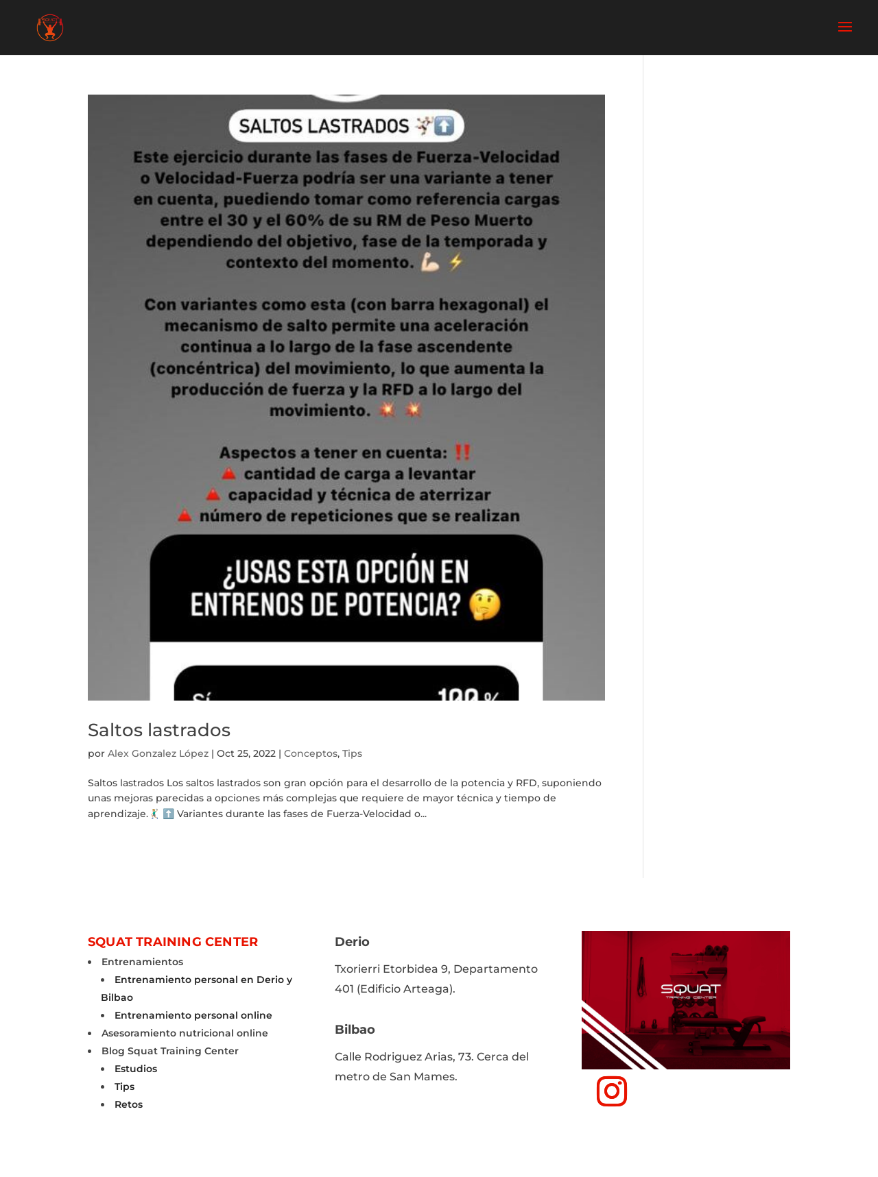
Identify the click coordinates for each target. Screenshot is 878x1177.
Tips (352, 753)
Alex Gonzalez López (158, 753)
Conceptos (310, 753)
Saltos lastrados (159, 730)
